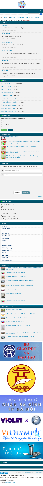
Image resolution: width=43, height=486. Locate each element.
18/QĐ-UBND (5, 25)
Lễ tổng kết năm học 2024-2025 (14, 309)
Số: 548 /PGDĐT (6, 33)
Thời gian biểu (5, 238)
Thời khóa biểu (6, 235)
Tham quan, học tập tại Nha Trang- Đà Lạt (16, 317)
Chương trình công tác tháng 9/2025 (15, 321)
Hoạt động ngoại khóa (7, 245)
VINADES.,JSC (38, 472)
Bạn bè (3, 121)
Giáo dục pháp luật (7, 260)
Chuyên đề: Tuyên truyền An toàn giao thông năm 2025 (20, 280)
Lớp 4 (31, 17)
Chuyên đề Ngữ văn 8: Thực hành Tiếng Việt (17, 276)
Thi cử (3, 240)
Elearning (6, 17)
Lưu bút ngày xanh (7, 252)
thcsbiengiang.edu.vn (10, 482)
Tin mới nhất (5, 265)
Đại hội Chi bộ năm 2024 (12, 136)
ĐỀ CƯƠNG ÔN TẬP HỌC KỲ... (9, 99)
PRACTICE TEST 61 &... (7, 89)
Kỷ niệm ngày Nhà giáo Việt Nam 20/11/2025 (17, 289)
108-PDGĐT (5, 71)
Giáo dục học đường (7, 250)
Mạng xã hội (5, 125)
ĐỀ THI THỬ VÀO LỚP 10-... (8, 83)
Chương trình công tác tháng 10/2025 (15, 300)
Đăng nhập (25, 192)
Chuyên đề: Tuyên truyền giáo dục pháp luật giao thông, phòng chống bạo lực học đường (23, 268)
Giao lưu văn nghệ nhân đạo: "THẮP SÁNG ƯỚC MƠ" (19, 285)
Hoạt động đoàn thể (7, 243)
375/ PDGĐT (5, 60)
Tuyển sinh (5, 226)
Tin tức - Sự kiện (6, 228)
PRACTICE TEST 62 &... (7, 86)
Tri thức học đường (7, 248)
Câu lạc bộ (5, 255)
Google (3, 123)
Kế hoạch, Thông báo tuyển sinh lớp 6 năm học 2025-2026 (20, 313)
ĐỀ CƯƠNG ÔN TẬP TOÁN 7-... (9, 108)
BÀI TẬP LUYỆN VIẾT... (6, 96)
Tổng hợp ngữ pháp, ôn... (7, 92)
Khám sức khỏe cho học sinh (13, 293)
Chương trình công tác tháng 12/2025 (15, 272)
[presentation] (8, 184)
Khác (3, 127)
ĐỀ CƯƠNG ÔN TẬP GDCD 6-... (9, 111)
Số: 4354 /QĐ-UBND (7, 50)
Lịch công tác (5, 233)
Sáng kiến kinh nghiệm (22, 17)
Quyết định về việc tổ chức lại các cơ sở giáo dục (18, 325)
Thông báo (5, 231)
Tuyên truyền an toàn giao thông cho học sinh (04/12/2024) (21, 146)
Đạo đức (37, 17)
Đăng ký (40, 196)
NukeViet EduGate (26, 472)
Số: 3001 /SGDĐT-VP (7, 42)
